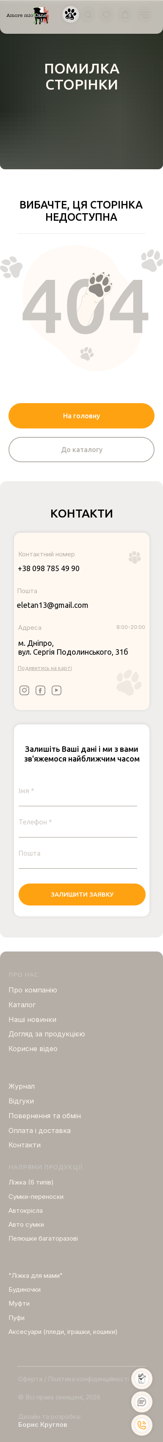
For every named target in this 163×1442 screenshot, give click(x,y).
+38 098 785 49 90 (49, 568)
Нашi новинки (32, 1019)
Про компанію (32, 990)
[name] (78, 790)
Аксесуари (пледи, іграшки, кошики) (63, 1332)
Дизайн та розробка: (49, 1416)
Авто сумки (26, 1224)
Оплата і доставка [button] (39, 1130)
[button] (71, 14)
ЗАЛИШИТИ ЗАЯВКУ (82, 894)
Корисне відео (33, 1048)
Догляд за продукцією (46, 1034)
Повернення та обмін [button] (44, 1115)
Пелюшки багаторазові (43, 1238)
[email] (78, 853)
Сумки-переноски (36, 1197)
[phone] (78, 822)
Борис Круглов (42, 1424)
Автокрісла (25, 1210)
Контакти (24, 1145)
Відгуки (21, 1101)
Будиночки (24, 1289)
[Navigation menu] (144, 15)
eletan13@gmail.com (52, 605)
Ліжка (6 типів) (31, 1182)
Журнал (21, 1086)
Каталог (22, 1004)
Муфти (19, 1303)
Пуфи (16, 1318)
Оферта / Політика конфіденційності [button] (73, 1379)
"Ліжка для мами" (35, 1275)
